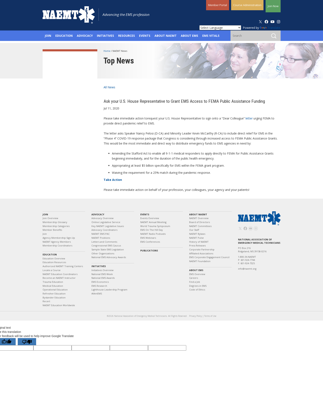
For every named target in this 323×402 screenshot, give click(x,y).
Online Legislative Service (105, 222)
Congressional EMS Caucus (106, 245)
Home (107, 50)
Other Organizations (102, 253)
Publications (149, 250)
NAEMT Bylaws (197, 233)
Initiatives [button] (105, 36)
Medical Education (53, 285)
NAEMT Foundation (199, 261)
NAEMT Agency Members (57, 241)
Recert (46, 301)
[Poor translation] (27, 341)
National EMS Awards (103, 277)
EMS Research (99, 285)
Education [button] (64, 36)
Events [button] (144, 36)
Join (45, 214)
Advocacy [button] (85, 36)
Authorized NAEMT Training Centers (63, 266)
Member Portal (217, 5)
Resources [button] (126, 36)
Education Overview (54, 258)
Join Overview (50, 218)
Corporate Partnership (201, 249)
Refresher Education (54, 293)
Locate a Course (52, 270)
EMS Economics (100, 281)
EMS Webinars (148, 237)
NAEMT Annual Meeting (153, 222)
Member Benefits (52, 229)
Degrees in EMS (197, 285)
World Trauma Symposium (155, 226)
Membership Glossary (55, 222)
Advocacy (97, 214)
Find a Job (194, 281)
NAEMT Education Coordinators (60, 274)
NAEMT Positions (100, 237)
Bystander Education (54, 297)
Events (144, 214)
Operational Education (55, 289)
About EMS (196, 270)
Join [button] (48, 36)
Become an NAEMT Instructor (59, 277)
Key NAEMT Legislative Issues (107, 226)
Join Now (273, 6)
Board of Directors (199, 222)
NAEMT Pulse (196, 237)
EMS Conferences (150, 241)
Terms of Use (210, 315)
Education (50, 254)
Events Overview (149, 218)
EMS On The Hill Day (151, 229)
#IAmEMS (96, 293)
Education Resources (54, 262)
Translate (270, 28)
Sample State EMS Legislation (107, 249)
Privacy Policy (195, 315)
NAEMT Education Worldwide (59, 305)
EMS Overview (197, 274)
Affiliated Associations (201, 253)
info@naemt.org (247, 268)
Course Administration (247, 5)
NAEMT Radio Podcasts (153, 233)
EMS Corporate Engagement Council (209, 257)
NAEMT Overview (199, 218)
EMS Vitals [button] (210, 36)
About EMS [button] (189, 36)
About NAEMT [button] (166, 36)
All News (109, 87)
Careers (193, 277)
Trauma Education (53, 281)
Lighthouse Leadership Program (109, 289)
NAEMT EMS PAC (100, 233)
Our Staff (194, 229)
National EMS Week (102, 274)
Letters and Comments (104, 241)
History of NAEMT (199, 241)
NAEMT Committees (200, 226)
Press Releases (197, 245)
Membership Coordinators (57, 245)
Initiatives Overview (102, 270)
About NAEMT (198, 214)
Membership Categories (56, 226)
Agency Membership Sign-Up (59, 237)
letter (249, 118)
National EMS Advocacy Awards (108, 257)
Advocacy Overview (102, 218)
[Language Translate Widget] (220, 27)
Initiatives (98, 266)
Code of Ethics (197, 289)
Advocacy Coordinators (104, 229)
